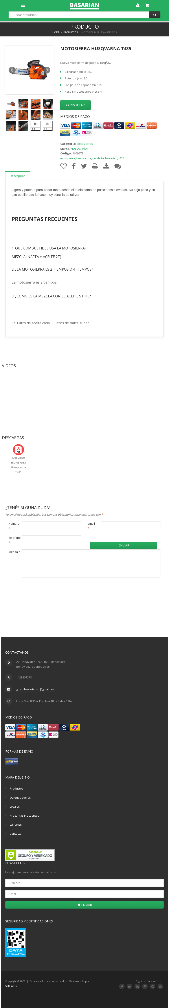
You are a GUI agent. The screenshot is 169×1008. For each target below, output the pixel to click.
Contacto (16, 834)
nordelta (98, 158)
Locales (15, 806)
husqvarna (83, 158)
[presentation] (45, 589)
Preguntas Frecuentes (24, 815)
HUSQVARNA (79, 148)
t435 (121, 158)
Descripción (18, 176)
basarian (111, 158)
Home (55, 32)
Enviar (123, 545)
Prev (12, 70)
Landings (16, 825)
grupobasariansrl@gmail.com (35, 689)
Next (46, 70)
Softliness (11, 986)
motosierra (67, 158)
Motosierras (85, 144)
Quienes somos (20, 797)
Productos (70, 32)
